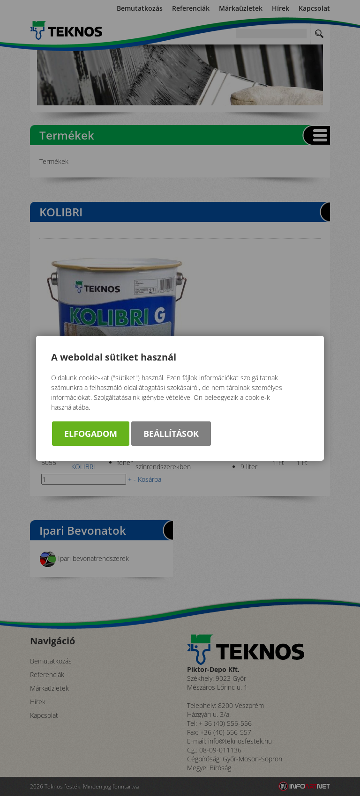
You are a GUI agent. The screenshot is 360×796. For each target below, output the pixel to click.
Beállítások (171, 433)
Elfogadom (90, 433)
